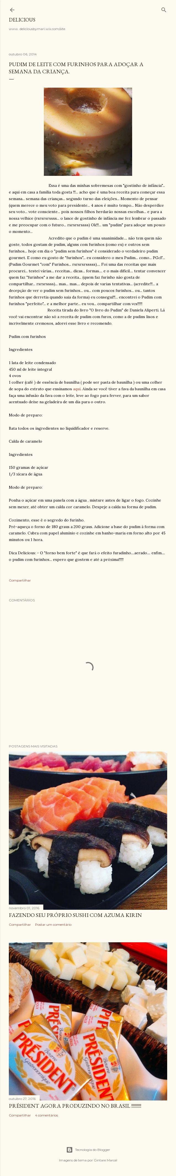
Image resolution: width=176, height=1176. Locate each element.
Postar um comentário (53, 924)
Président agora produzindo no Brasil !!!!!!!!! (75, 1105)
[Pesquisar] (164, 8)
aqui (77, 388)
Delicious (22, 20)
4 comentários (46, 1115)
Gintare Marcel (105, 1160)
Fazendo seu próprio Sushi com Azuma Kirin (75, 915)
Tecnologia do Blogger (88, 1150)
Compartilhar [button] (20, 580)
